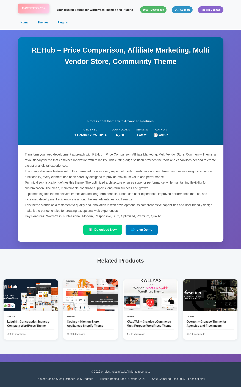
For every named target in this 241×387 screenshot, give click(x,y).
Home (24, 22)
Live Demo (141, 229)
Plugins (62, 22)
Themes (43, 22)
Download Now (103, 229)
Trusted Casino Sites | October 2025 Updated (64, 378)
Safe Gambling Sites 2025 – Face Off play (178, 378)
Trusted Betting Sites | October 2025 (123, 378)
